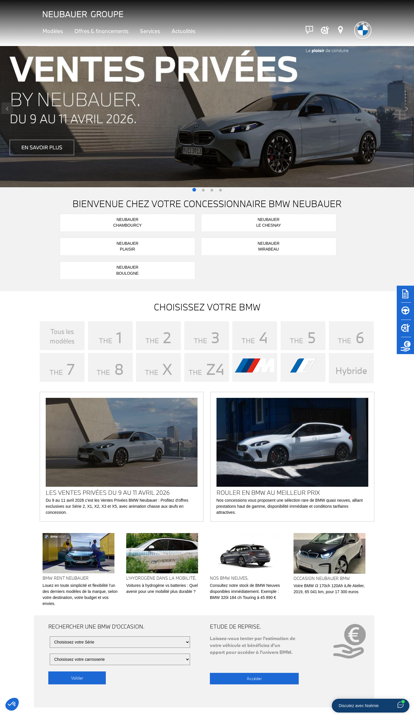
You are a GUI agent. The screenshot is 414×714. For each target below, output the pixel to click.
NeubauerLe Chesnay (149, 222)
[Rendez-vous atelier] (325, 30)
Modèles (53, 31)
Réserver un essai (162, 694)
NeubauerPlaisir (210, 222)
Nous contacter (331, 694)
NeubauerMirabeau (271, 222)
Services (150, 31)
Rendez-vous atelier (246, 694)
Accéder (238, 628)
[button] (194, 190)
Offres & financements (101, 31)
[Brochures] (405, 296)
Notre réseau (76, 694)
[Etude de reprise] (405, 348)
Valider (77, 628)
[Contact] (309, 30)
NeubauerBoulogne (332, 222)
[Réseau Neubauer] (340, 30)
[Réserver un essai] (405, 313)
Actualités (183, 31)
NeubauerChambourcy (87, 222)
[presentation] (7, 108)
